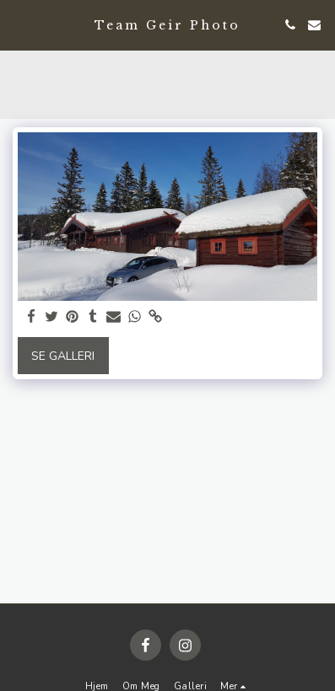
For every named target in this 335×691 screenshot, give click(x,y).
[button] (18, 24)
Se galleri (63, 356)
